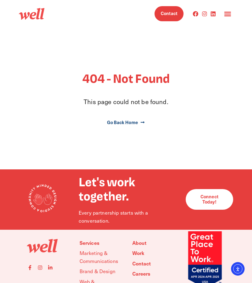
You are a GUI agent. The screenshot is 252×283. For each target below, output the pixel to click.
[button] (227, 13)
